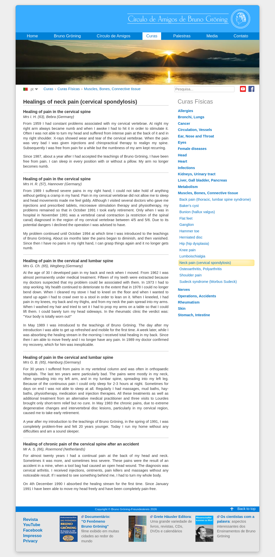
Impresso (32, 535)
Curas (48, 89)
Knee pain (188, 250)
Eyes (182, 142)
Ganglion (187, 225)
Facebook (251, 89)
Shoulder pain (191, 275)
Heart (182, 161)
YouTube (31, 524)
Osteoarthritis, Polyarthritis (201, 269)
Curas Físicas (68, 89)
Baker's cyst (189, 206)
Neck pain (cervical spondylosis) (205, 263)
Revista (30, 519)
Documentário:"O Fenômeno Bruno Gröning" (95, 521)
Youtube (243, 89)
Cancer (184, 123)
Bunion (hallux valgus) (197, 212)
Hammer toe (189, 231)
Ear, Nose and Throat (196, 136)
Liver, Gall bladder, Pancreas (202, 180)
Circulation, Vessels (195, 130)
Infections (186, 168)
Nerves (184, 290)
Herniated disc (191, 237)
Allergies (185, 111)
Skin (182, 308)
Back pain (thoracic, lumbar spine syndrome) (215, 199)
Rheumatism (189, 302)
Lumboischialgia (192, 256)
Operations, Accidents (197, 296)
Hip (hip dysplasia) (194, 244)
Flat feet (186, 218)
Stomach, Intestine (194, 315)
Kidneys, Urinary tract (197, 174)
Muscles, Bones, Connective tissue (112, 89)
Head (182, 155)
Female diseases (192, 149)
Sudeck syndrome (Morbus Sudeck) (208, 282)
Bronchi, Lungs (191, 117)
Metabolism (188, 187)
